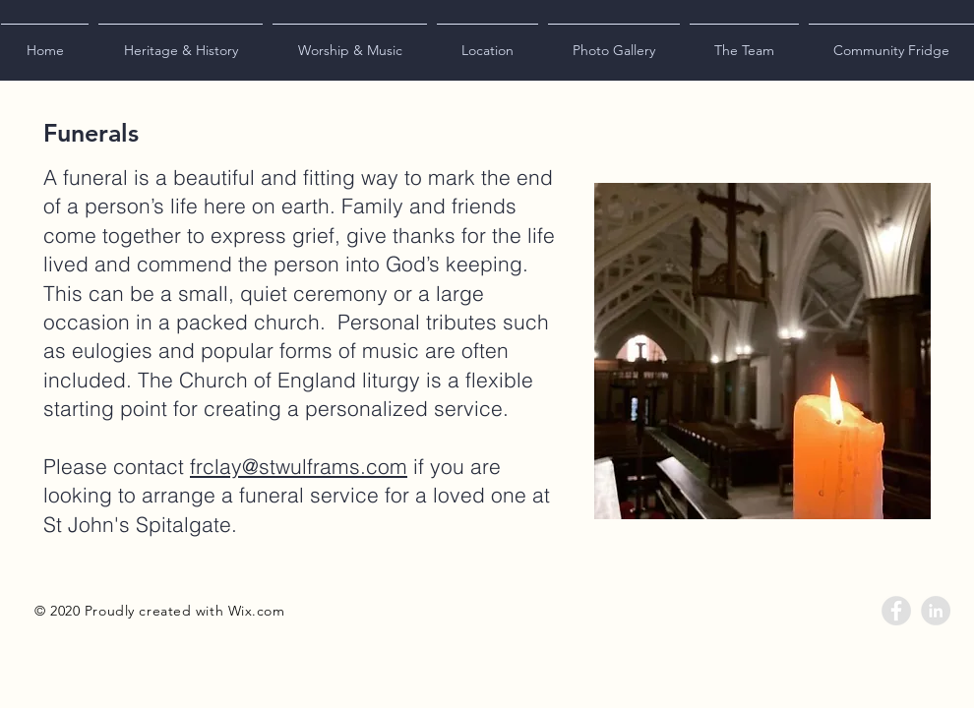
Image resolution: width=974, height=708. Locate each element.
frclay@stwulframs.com (298, 466)
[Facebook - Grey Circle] (896, 610)
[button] (180, 41)
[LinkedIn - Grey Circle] (935, 610)
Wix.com (256, 611)
